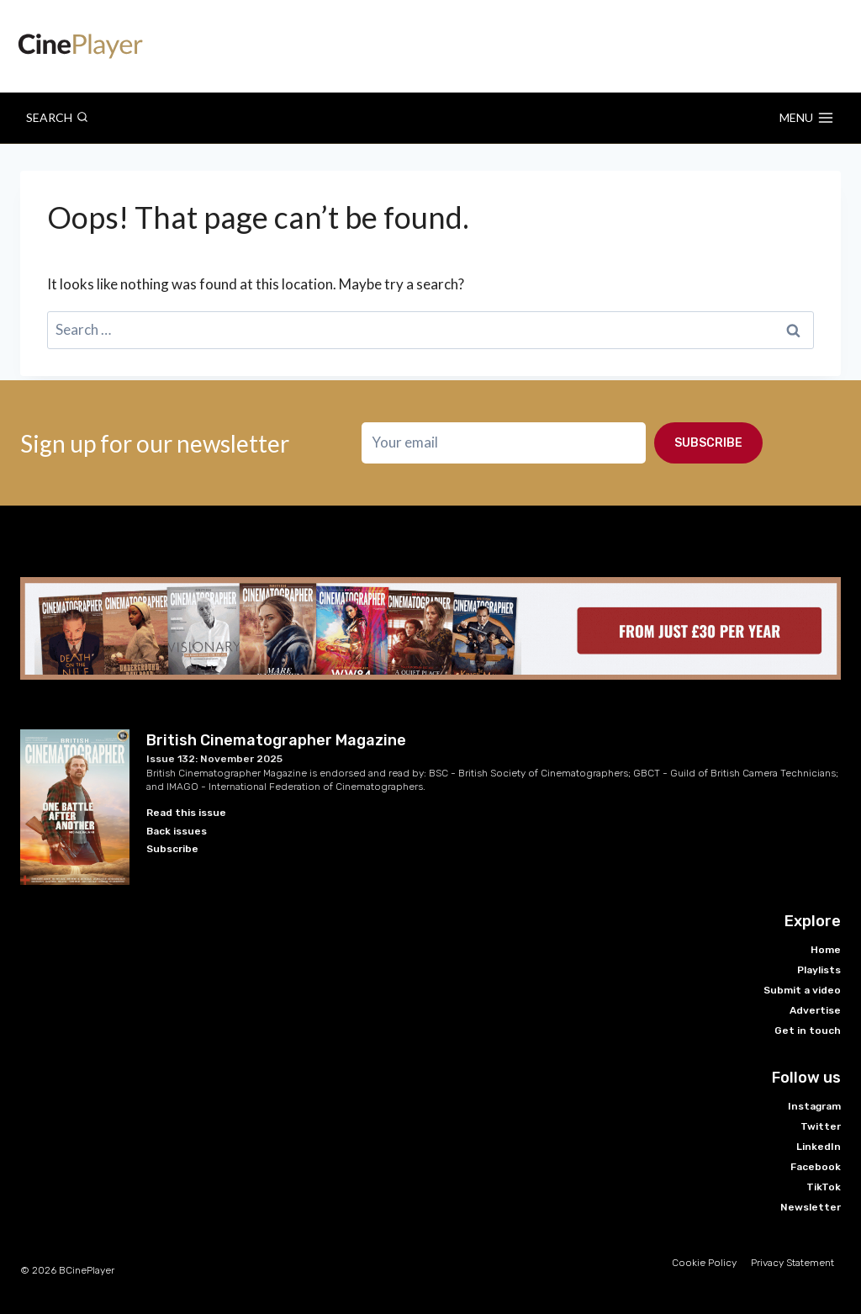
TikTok (823, 1187)
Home (826, 950)
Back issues (176, 831)
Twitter (820, 1126)
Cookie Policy (704, 1263)
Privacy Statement (792, 1263)
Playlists (819, 970)
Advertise (815, 1010)
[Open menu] (806, 117)
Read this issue (186, 813)
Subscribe (708, 439)
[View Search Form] (57, 118)
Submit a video (802, 990)
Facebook (815, 1167)
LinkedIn (818, 1146)
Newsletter (810, 1207)
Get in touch (807, 1030)
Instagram (814, 1106)
